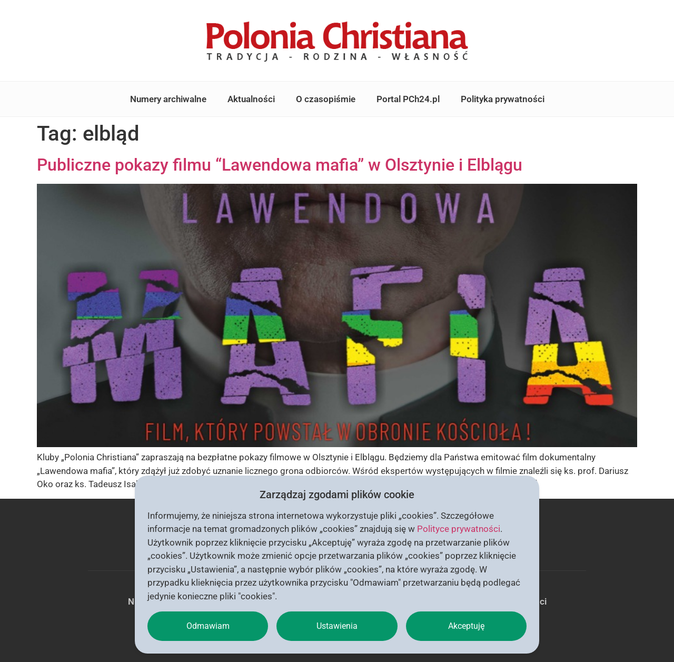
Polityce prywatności (458, 528)
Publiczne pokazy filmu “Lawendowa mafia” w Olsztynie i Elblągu (279, 165)
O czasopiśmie (325, 99)
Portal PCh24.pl (408, 99)
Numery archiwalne (168, 99)
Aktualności (251, 99)
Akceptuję (466, 626)
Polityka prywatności (502, 99)
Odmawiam (208, 626)
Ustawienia (337, 626)
